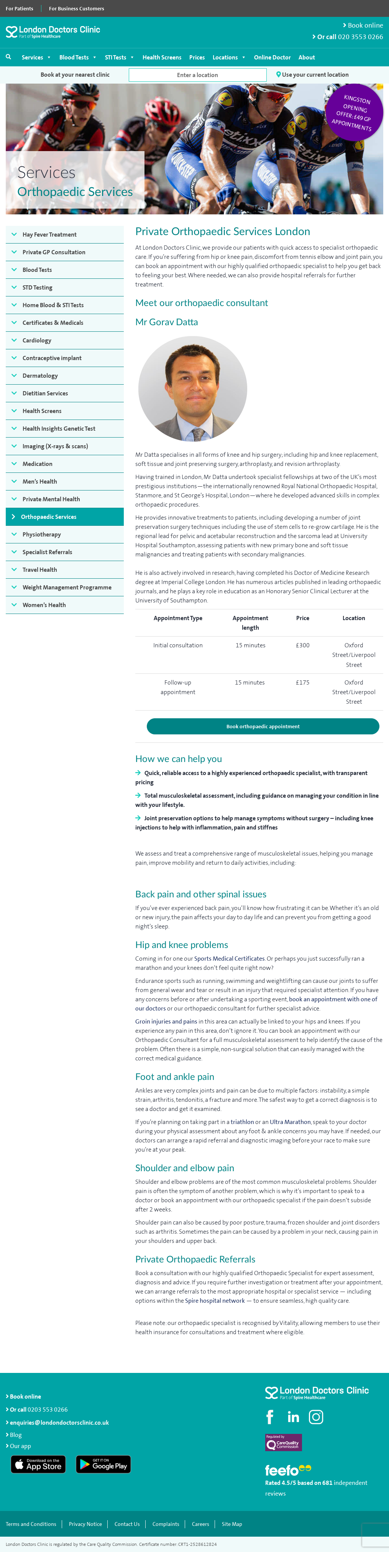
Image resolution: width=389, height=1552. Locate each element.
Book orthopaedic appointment (263, 726)
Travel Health (40, 570)
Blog (16, 1435)
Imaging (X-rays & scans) (55, 446)
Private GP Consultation (54, 252)
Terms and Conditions (31, 1524)
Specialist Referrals (47, 552)
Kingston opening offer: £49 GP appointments (352, 113)
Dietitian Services (45, 393)
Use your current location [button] (312, 75)
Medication (38, 464)
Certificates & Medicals (53, 323)
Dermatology (40, 376)
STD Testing (38, 287)
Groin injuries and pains (166, 1021)
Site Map (232, 1524)
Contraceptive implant (52, 358)
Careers (200, 1524)
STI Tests (120, 57)
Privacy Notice (85, 1524)
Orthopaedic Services (49, 517)
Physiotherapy (42, 534)
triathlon (242, 1122)
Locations (229, 57)
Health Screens (162, 57)
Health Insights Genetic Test (59, 429)
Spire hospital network (215, 1301)
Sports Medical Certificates (229, 959)
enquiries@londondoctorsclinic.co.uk (57, 1423)
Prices (197, 57)
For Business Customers (76, 8)
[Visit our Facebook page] (270, 1417)
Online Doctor (272, 57)
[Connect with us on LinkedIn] (293, 1417)
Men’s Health (40, 481)
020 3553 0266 (360, 37)
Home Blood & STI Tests (53, 305)
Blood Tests (78, 57)
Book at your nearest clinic (75, 75)
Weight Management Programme (67, 587)
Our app (20, 1446)
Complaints (166, 1524)
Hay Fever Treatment (50, 234)
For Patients (19, 8)
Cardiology (37, 340)
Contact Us (127, 1524)
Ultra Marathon (290, 1122)
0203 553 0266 (48, 1410)
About (307, 57)
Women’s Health (44, 605)
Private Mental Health (51, 499)
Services (37, 57)
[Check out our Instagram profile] (316, 1417)
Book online (363, 25)
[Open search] (8, 56)
